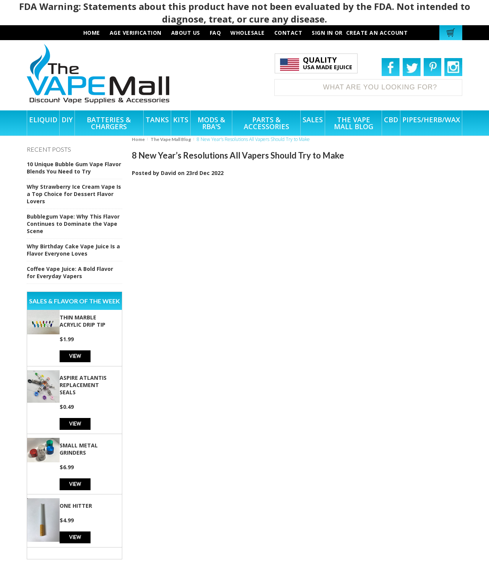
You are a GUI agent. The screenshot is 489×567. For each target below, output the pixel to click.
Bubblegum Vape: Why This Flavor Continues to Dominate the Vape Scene (73, 224)
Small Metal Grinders (79, 449)
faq (215, 32)
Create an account (377, 32)
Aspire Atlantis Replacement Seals (83, 385)
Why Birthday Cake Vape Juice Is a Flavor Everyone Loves (73, 250)
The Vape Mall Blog (171, 139)
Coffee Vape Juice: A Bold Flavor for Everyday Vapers (70, 272)
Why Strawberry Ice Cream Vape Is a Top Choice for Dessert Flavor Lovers (74, 194)
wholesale (247, 32)
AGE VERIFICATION (136, 32)
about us (185, 32)
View (75, 356)
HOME (91, 32)
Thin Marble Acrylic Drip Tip (82, 321)
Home (138, 139)
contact (288, 32)
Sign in (322, 32)
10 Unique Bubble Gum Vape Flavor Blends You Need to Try (74, 167)
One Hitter (76, 505)
